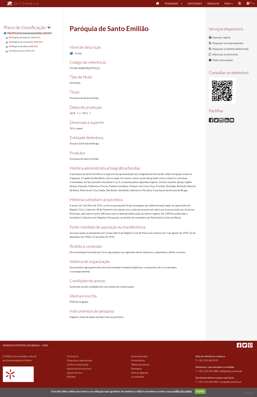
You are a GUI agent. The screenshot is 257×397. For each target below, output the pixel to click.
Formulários (138, 360)
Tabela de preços (140, 364)
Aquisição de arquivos (79, 368)
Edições (71, 376)
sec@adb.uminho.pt (230, 381)
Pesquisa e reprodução (79, 360)
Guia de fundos (139, 356)
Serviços (213, 3)
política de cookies (182, 391)
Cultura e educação (77, 364)
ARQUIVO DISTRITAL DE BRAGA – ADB (25, 345)
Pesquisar (171, 3)
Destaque (136, 368)
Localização (137, 376)
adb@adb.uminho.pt (231, 371)
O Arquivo (73, 356)
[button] (183, 3)
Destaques (195, 3)
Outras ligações (139, 372)
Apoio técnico (74, 372)
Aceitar (200, 391)
